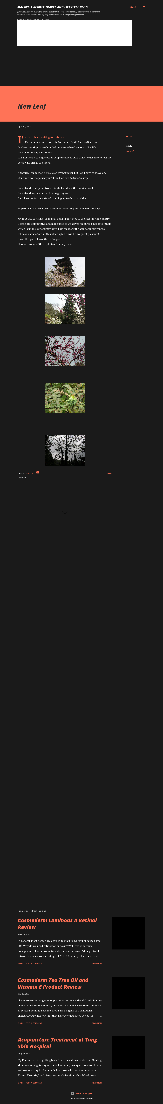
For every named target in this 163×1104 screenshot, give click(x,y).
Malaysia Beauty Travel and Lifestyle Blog (52, 7)
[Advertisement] (76, 68)
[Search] (133, 7)
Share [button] (129, 136)
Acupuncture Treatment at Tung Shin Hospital (57, 1043)
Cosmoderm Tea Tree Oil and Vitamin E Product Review (53, 983)
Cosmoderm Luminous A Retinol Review (57, 924)
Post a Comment (34, 963)
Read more (97, 963)
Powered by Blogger (81, 1093)
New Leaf (130, 151)
